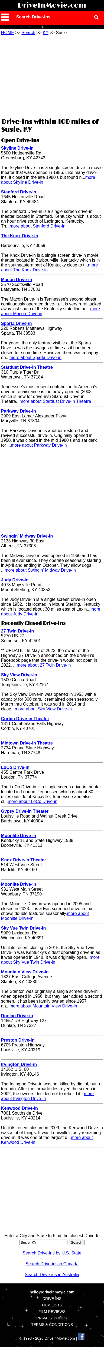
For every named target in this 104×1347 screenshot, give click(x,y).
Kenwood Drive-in (19, 1108)
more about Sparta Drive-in (35, 357)
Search (28, 32)
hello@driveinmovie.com (52, 1292)
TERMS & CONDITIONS (52, 1324)
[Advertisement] (52, 76)
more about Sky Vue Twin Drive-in (50, 959)
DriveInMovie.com (52, 5)
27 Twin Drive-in (17, 631)
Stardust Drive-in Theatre (27, 367)
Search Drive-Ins (33, 17)
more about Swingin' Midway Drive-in (40, 570)
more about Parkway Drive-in (39, 445)
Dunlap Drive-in (17, 1015)
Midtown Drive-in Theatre (27, 743)
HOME (7, 32)
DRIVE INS (52, 1298)
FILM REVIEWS (52, 1311)
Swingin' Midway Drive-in (27, 536)
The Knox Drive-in (19, 235)
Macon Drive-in (16, 279)
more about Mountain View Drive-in (43, 1006)
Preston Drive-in (18, 1040)
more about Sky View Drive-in (43, 709)
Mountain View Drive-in (25, 972)
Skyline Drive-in (17, 148)
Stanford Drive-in (18, 192)
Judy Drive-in (14, 580)
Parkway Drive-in (18, 411)
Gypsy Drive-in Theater (24, 811)
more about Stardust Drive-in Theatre (55, 401)
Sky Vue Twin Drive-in (23, 928)
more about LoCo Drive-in (32, 801)
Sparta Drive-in (16, 323)
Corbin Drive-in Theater (25, 718)
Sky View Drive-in (19, 675)
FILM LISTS (52, 1305)
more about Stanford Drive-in (37, 226)
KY (45, 32)
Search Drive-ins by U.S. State (52, 1253)
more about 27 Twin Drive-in (44, 665)
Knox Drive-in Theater (23, 860)
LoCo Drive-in (15, 767)
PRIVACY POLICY (51, 1318)
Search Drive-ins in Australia (52, 1274)
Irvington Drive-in (19, 1064)
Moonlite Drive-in (18, 835)
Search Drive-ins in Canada (52, 1264)
